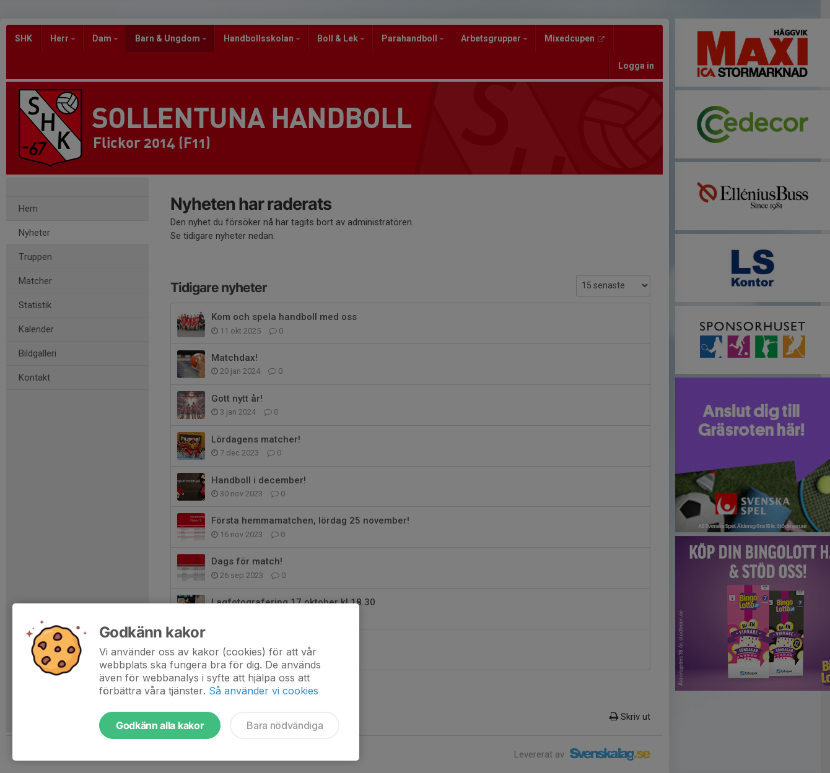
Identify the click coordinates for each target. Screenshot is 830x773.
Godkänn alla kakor (160, 725)
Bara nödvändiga (285, 725)
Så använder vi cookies (263, 690)
